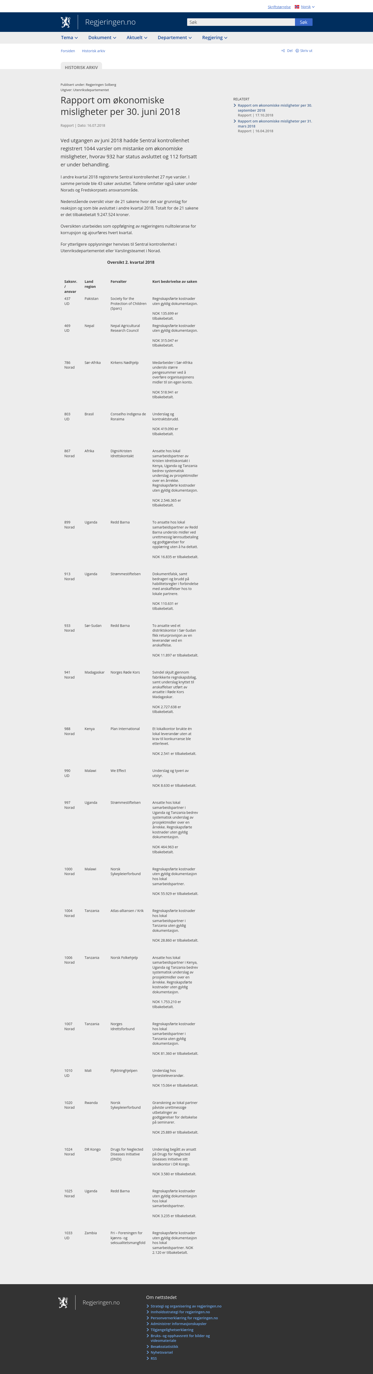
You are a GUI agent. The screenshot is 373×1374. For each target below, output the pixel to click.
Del (289, 50)
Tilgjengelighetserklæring (172, 1329)
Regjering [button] (213, 37)
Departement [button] (173, 37)
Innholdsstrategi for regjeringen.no (180, 1312)
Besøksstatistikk (164, 1346)
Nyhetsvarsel (162, 1352)
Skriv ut (306, 50)
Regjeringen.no (107, 22)
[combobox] (241, 22)
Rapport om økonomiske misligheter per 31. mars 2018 (275, 123)
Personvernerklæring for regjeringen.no (184, 1318)
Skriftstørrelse (279, 7)
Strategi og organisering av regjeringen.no (186, 1306)
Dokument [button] (100, 37)
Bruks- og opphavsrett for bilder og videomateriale (180, 1338)
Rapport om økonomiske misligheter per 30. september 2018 (275, 108)
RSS (154, 1358)
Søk (303, 22)
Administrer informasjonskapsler (179, 1323)
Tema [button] (67, 37)
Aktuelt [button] (135, 37)
